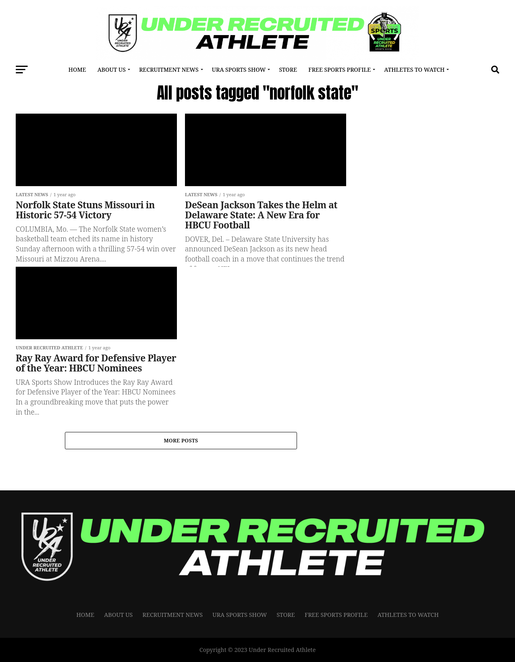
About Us (112, 69)
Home (77, 69)
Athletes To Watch (414, 69)
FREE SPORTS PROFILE (339, 69)
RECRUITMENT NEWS (168, 69)
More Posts (181, 440)
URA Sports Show (239, 69)
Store (288, 69)
